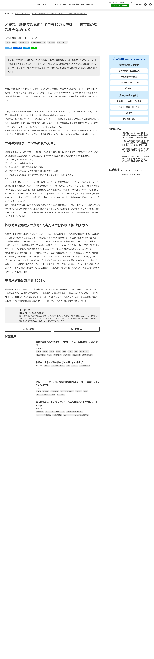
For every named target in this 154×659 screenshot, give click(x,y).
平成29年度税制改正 (57, 505)
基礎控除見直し (62, 107)
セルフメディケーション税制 (45, 534)
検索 (139, 5)
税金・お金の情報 (87, 4)
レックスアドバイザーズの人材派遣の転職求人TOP (72, 639)
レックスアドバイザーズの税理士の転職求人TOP (71, 626)
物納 (68, 505)
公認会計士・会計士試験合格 (129, 103)
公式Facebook (124, 608)
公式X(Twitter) (100, 608)
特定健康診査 (57, 554)
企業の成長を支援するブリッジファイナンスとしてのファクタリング (135, 152)
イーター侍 (24, 449)
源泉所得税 (66, 494)
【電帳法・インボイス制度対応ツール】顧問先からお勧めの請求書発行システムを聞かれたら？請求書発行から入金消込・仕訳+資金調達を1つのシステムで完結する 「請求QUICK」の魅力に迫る (135, 140)
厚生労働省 (60, 534)
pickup (38, 491)
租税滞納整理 (40, 494)
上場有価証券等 (85, 505)
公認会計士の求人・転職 (131, 177)
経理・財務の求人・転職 (131, 200)
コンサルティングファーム (129, 85)
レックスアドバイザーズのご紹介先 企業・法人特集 (72, 636)
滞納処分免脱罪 (87, 494)
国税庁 (70, 491)
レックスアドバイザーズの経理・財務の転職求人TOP (72, 630)
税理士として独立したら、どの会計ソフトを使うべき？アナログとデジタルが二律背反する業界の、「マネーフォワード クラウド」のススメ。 (135, 163)
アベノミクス (84, 491)
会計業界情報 (74, 4)
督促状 (49, 494)
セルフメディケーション (74, 551)
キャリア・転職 (60, 4)
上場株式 (75, 505)
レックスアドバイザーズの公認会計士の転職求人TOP (72, 623)
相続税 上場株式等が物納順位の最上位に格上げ (59, 501)
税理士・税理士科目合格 (129, 109)
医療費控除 (54, 530)
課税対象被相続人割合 (38, 107)
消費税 (52, 491)
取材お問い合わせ (120, 5)
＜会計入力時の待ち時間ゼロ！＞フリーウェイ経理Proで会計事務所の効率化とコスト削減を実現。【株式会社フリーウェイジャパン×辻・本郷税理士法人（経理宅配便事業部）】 (135, 148)
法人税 (58, 491)
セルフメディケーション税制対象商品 (76, 554)
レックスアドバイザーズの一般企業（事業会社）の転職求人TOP (77, 633)
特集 (38, 4)
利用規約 (11, 598)
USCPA (129, 115)
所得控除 (78, 530)
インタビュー (48, 4)
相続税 (14, 107)
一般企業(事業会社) (129, 79)
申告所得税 (57, 494)
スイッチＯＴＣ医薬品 (43, 554)
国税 (64, 491)
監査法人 (129, 90)
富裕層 (8, 107)
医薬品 (86, 530)
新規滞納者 (76, 494)
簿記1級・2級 (129, 121)
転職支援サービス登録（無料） (104, 577)
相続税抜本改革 (24, 107)
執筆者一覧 (12, 593)
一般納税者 (51, 107)
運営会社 (11, 589)
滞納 (76, 491)
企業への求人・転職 (129, 192)
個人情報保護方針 (15, 602)
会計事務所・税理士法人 (129, 73)
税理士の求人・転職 (129, 184)
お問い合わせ (13, 606)
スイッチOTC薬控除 (66, 530)
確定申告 (46, 530)
